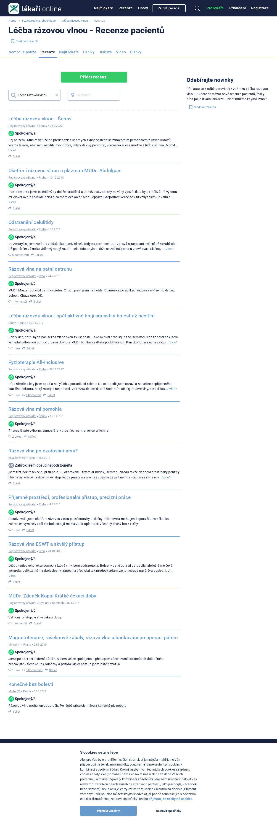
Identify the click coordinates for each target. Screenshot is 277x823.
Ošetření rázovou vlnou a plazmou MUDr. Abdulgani (65, 170)
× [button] (56, 95)
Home (12, 20)
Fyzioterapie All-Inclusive (36, 362)
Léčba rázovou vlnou (75, 20)
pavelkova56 (16, 458)
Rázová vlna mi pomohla (35, 409)
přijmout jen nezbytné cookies (170, 799)
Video (121, 52)
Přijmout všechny (108, 811)
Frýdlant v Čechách (51, 603)
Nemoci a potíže (22, 52)
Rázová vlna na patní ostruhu (40, 269)
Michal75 (14, 691)
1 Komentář (19, 301)
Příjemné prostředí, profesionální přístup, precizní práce (69, 497)
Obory (143, 8)
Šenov (43, 125)
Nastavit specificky (168, 811)
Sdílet (16, 156)
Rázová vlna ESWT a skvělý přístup (46, 544)
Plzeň (31, 458)
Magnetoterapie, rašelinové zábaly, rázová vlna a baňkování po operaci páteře (93, 637)
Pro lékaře (215, 8)
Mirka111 (14, 644)
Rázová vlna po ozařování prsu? (43, 451)
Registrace (260, 8)
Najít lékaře (103, 8)
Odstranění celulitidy (31, 222)
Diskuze (105, 52)
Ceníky (89, 52)
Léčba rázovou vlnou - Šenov (40, 119)
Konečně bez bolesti (30, 684)
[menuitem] (103, 8)
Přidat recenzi (169, 8)
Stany (12, 323)
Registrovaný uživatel (22, 125)
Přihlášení (237, 8)
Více (12, 150)
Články (135, 52)
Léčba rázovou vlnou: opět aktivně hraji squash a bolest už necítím (81, 316)
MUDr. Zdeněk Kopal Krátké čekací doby (52, 596)
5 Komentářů (20, 255)
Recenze (126, 8)
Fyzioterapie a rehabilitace (39, 20)
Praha (43, 177)
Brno (42, 276)
